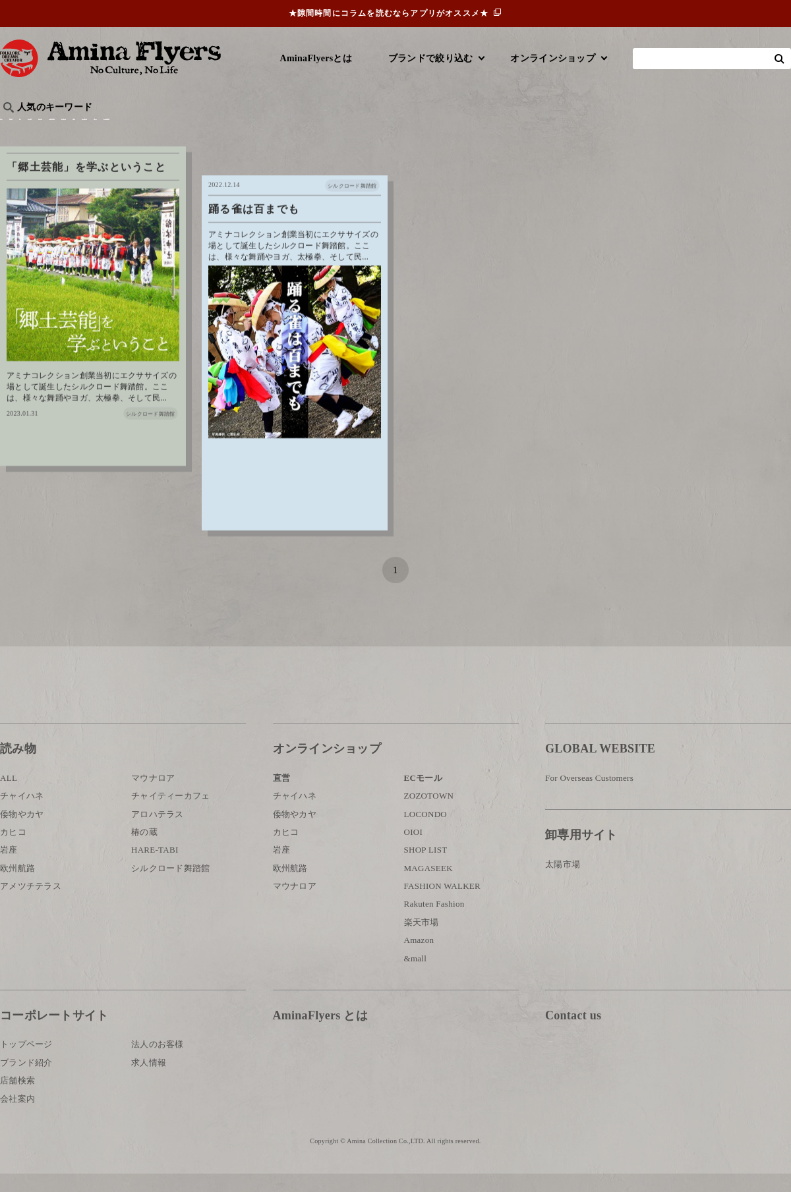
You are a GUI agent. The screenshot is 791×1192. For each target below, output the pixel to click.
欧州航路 (17, 887)
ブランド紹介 (26, 1081)
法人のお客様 (157, 1062)
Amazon (419, 958)
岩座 (9, 868)
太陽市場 (562, 882)
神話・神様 (377, 129)
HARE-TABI (155, 868)
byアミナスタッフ (296, 129)
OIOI (413, 850)
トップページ (26, 1062)
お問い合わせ (624, 1077)
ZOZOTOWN (429, 814)
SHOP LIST (426, 868)
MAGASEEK (428, 887)
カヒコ (13, 850)
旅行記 (21, 129)
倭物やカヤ (22, 832)
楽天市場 (421, 941)
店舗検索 (17, 1099)
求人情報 (148, 1081)
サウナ (435, 129)
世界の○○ (161, 129)
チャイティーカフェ (170, 814)
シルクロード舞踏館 (170, 887)
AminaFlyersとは (316, 58)
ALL (8, 796)
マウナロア (153, 796)
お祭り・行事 (497, 129)
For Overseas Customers (589, 796)
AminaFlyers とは (320, 1033)
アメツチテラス (30, 904)
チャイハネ (22, 814)
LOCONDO (426, 832)
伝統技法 (564, 129)
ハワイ (69, 129)
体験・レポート (635, 129)
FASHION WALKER (442, 904)
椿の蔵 (144, 850)
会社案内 (17, 1116)
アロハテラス (157, 832)
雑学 (112, 129)
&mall (415, 976)
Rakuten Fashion (434, 922)
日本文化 (220, 129)
